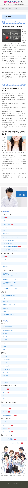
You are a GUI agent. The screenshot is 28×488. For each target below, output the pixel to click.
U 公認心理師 (5, 382)
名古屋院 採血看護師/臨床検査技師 (10, 246)
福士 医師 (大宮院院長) (8, 330)
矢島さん (4, 388)
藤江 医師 (5, 336)
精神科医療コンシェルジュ (8, 233)
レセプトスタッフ (6, 230)
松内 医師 (5, 339)
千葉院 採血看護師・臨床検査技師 (10, 250)
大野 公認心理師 (6, 369)
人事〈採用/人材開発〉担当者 (9, 295)
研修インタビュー (6, 431)
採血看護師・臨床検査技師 (8, 240)
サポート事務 (5, 301)
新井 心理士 (5, 356)
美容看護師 (5, 266)
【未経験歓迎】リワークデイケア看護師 (11, 443)
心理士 (5, 220)
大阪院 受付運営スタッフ (8, 415)
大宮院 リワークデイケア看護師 (10, 288)
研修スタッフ (5, 408)
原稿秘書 (7, 311)
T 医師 (4, 349)
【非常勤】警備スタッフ (8, 243)
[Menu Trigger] (26, 2)
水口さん (4, 392)
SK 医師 (4, 346)
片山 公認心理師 (6, 359)
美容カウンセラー (6, 263)
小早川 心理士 (6, 372)
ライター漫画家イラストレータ (8, 314)
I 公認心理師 (5, 375)
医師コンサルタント (7, 298)
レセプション (5, 260)
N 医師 (4, 343)
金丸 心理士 (5, 362)
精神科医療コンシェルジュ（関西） (10, 237)
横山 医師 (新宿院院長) (8, 326)
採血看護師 (5, 411)
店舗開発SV (5, 308)
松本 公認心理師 (6, 366)
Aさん (4, 398)
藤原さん (4, 395)
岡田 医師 (5, 333)
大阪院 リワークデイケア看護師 (10, 279)
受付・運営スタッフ (7, 227)
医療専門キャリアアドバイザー (9, 304)
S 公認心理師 (5, 379)
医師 (4, 217)
